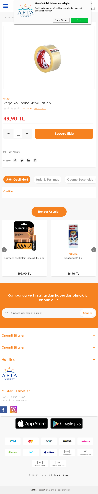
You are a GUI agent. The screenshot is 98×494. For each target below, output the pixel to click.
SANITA (73, 254)
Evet (79, 20)
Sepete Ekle (64, 133)
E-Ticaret (39, 490)
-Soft (31, 490)
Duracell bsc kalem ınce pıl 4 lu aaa (25, 258)
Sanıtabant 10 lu (73, 258)
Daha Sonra (61, 20)
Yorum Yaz (40, 108)
